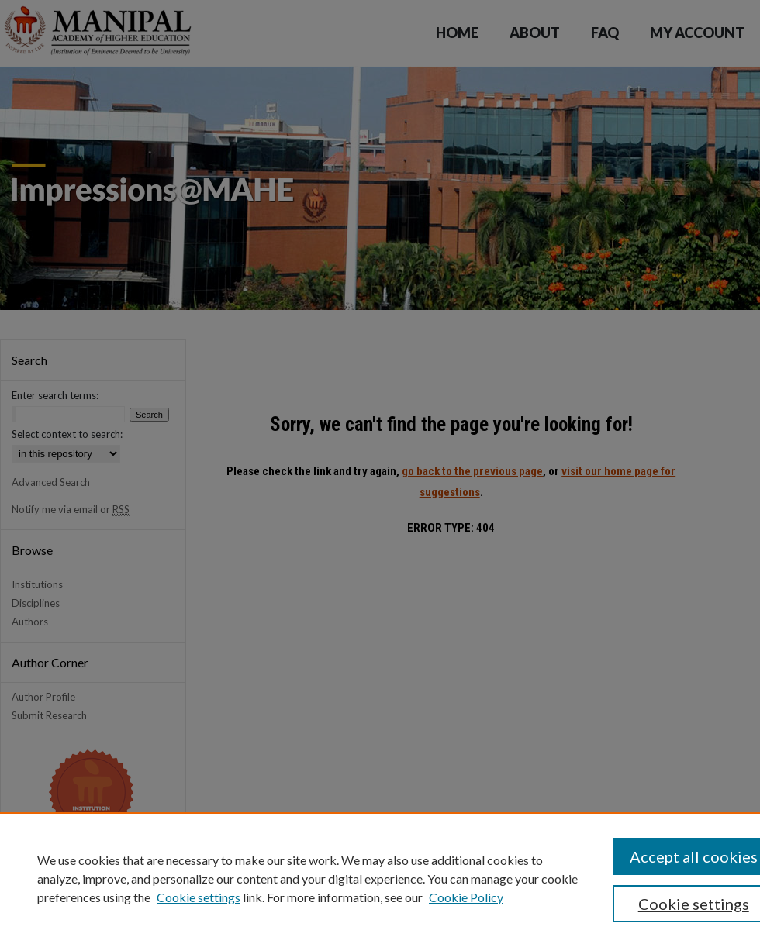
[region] (380, 878)
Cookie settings (198, 897)
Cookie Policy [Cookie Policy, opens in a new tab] (466, 897)
